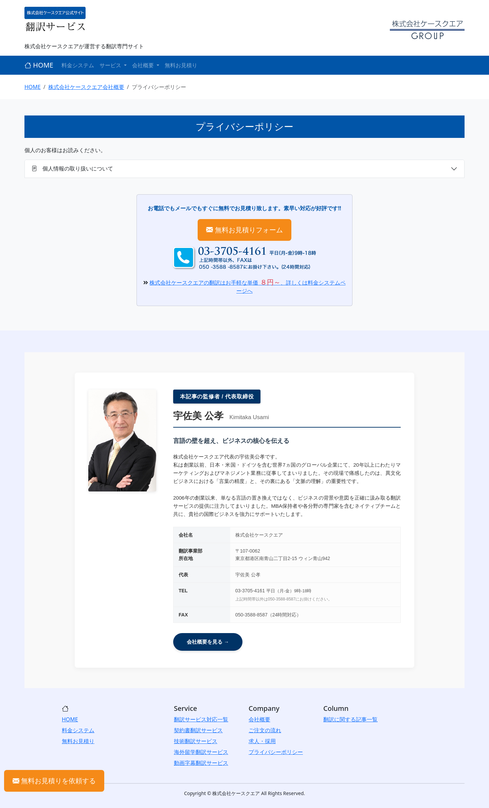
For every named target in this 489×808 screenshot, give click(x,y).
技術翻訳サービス (195, 741)
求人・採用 (262, 741)
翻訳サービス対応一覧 (201, 719)
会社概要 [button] (143, 65)
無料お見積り (181, 65)
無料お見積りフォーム (244, 229)
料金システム (77, 65)
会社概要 (259, 719)
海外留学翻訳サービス (201, 752)
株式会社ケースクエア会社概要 (86, 87)
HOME (38, 65)
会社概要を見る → (208, 642)
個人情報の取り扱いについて (72, 168)
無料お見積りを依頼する (54, 780)
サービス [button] (111, 65)
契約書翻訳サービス (198, 730)
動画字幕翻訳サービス (201, 763)
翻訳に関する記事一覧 (350, 719)
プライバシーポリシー (276, 752)
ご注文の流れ (265, 730)
